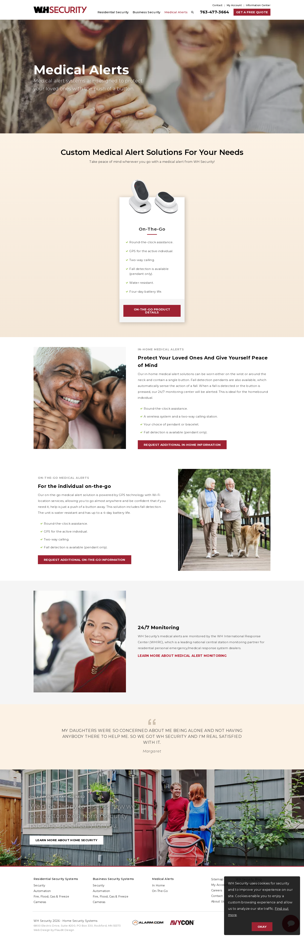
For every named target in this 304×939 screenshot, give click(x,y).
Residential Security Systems (56, 879)
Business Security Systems (113, 879)
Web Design (42, 929)
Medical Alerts (163, 879)
